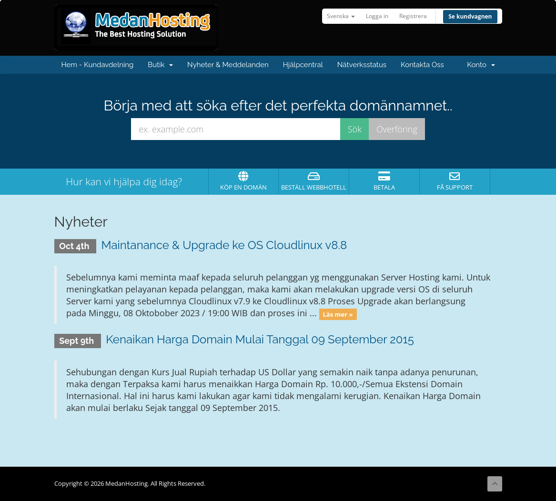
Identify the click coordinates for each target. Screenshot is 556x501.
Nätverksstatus (361, 64)
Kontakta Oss (422, 64)
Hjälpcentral (303, 64)
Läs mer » (338, 314)
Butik (160, 64)
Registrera (413, 16)
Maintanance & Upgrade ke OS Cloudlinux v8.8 (224, 245)
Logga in (377, 16)
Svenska (341, 16)
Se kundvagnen (470, 16)
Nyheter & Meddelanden (228, 64)
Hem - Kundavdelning (97, 64)
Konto (481, 64)
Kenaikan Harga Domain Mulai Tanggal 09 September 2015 (260, 339)
